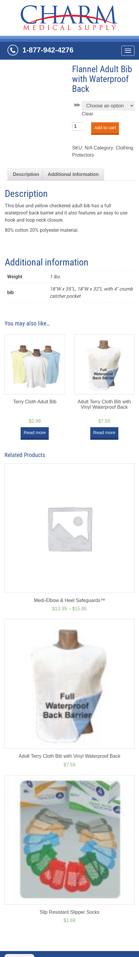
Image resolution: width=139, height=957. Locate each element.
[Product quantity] (78, 126)
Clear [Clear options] (87, 113)
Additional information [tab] (73, 174)
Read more (35, 432)
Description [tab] (26, 174)
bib (77, 105)
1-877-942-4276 (48, 50)
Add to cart (105, 127)
